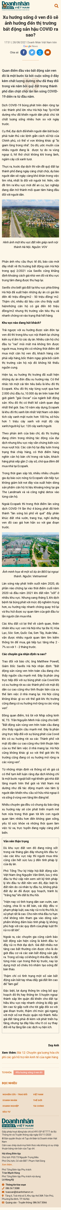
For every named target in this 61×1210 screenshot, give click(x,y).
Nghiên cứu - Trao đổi (15, 1094)
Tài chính (38, 1106)
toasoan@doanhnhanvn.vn (17, 1192)
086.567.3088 (11, 1188)
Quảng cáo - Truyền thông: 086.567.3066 (24, 1202)
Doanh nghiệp (11, 1106)
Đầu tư (6, 1112)
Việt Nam (38, 1094)
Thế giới (37, 1100)
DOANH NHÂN (10, 1100)
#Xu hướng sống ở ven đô (28, 1072)
